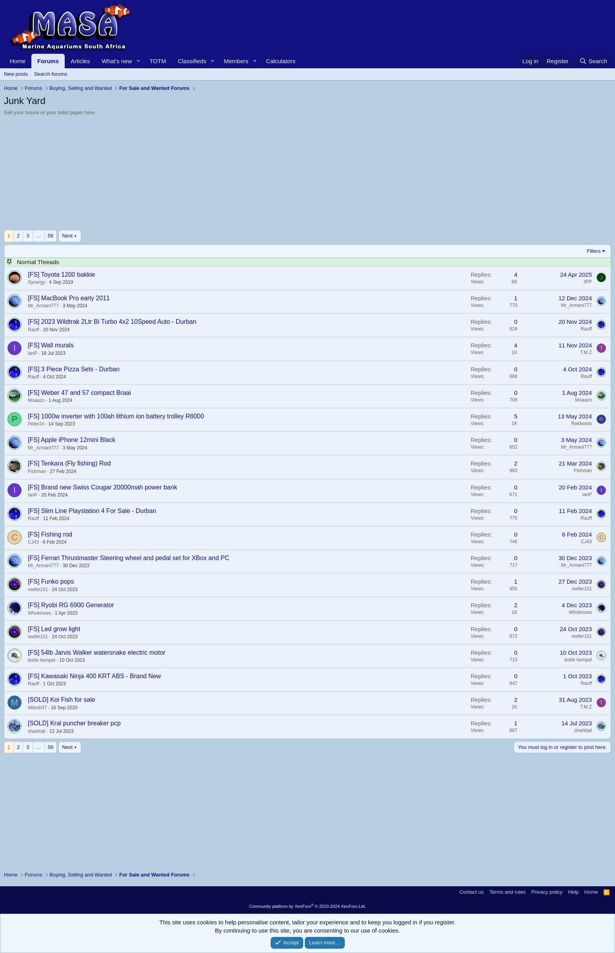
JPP (587, 282)
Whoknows (39, 613)
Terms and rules (507, 892)
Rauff (33, 329)
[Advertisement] (239, 175)
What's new (117, 61)
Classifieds (192, 61)
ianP (32, 353)
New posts (16, 74)
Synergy (36, 282)
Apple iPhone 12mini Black (78, 439)
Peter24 (36, 424)
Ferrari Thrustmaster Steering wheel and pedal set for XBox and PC (135, 558)
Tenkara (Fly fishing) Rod (76, 463)
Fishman (37, 471)
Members (236, 61)
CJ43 (33, 542)
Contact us (471, 892)
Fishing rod (56, 534)
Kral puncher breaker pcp (85, 723)
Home (17, 61)
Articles (80, 61)
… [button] (38, 236)
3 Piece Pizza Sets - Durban (80, 369)
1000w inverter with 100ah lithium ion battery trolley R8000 (122, 416)
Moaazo (36, 400)
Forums (48, 61)
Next (67, 236)
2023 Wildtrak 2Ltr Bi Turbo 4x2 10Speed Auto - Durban (119, 321)
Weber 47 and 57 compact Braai (86, 392)
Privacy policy (546, 892)
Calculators (280, 61)
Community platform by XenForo (307, 906)
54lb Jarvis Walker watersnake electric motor (103, 652)
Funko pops (57, 581)
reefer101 (38, 589)
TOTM (157, 61)
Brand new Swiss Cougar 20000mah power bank (109, 487)
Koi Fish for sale (72, 699)
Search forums (50, 74)
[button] (138, 61)
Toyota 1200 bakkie (68, 274)
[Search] (593, 61)
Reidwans (581, 423)
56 (50, 236)
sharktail (36, 731)
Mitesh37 (37, 707)
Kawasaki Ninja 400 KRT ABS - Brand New (101, 676)
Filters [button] (593, 251)
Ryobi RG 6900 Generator (77, 605)
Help (573, 892)
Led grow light (60, 629)
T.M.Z (586, 352)
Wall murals (57, 345)
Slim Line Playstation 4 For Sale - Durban (98, 511)
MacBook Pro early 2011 (75, 298)
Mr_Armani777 (43, 306)
